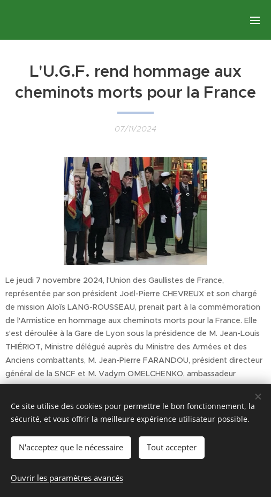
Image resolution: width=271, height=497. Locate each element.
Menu (255, 20)
